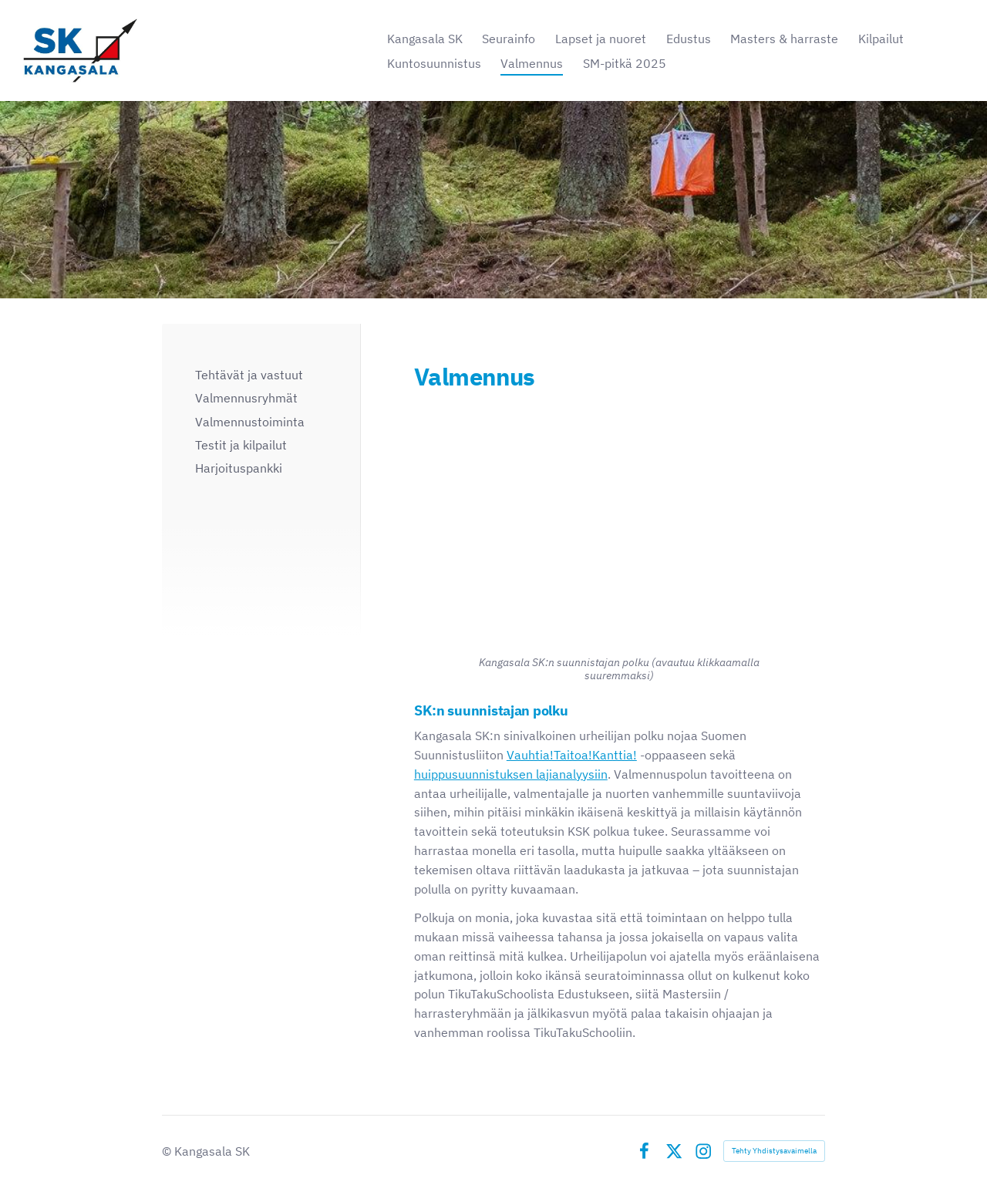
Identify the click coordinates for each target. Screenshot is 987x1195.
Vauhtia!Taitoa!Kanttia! (572, 754)
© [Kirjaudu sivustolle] (168, 1151)
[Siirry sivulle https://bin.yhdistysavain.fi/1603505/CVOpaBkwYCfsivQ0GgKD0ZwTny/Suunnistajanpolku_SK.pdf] (619, 524)
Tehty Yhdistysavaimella (774, 1151)
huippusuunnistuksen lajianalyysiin (511, 774)
